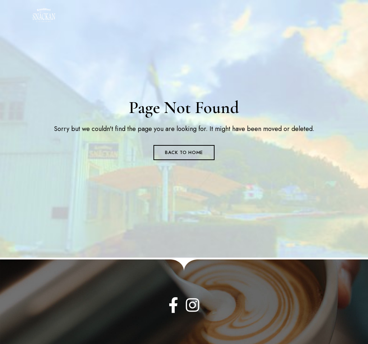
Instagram (192, 305)
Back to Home (184, 152)
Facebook (173, 305)
